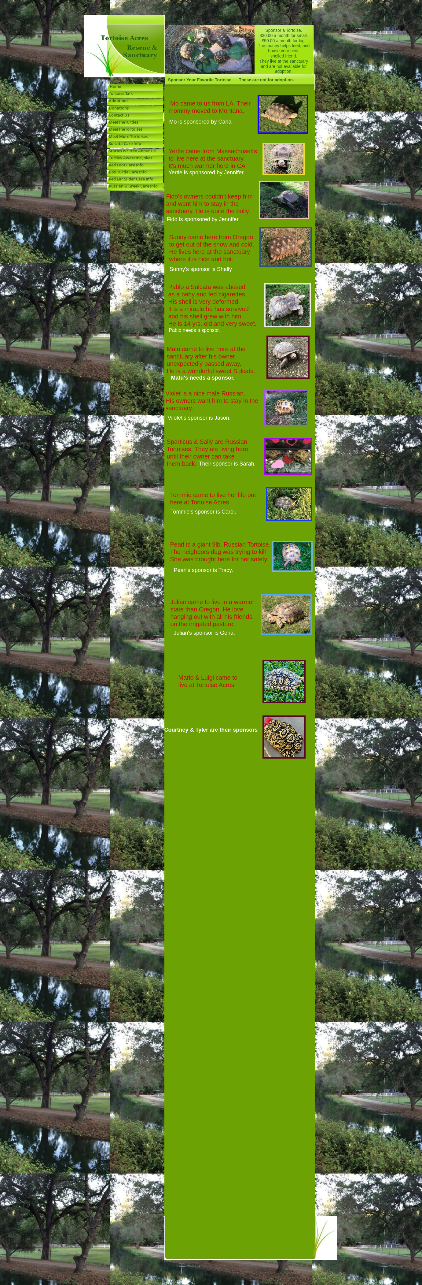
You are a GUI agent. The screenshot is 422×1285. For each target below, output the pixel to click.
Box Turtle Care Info (127, 172)
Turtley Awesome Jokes (129, 158)
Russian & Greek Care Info (132, 186)
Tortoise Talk (120, 93)
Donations (118, 108)
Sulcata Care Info (124, 143)
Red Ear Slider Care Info (130, 179)
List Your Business (284, 1274)
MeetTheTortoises (125, 129)
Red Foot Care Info (125, 165)
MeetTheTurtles (123, 122)
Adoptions (118, 100)
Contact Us (119, 115)
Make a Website (244, 1274)
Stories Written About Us (131, 151)
